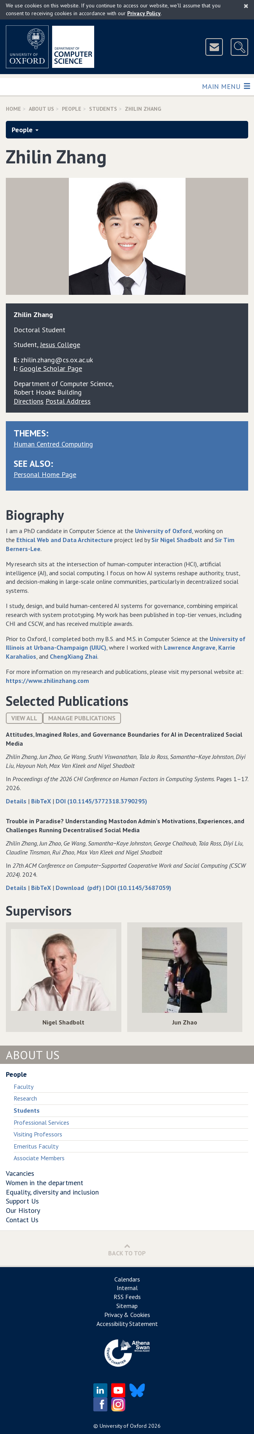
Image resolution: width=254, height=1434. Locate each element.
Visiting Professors (38, 1134)
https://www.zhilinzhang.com (47, 680)
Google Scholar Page (50, 368)
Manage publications (82, 718)
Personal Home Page (45, 474)
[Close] (246, 6)
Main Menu (225, 86)
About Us (41, 108)
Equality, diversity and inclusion (52, 1192)
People (71, 108)
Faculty (23, 1086)
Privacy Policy (144, 13)
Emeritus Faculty (36, 1146)
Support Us (22, 1200)
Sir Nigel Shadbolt (176, 540)
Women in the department (44, 1182)
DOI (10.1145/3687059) (138, 888)
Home (13, 108)
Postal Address (68, 401)
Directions (29, 401)
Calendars (127, 1279)
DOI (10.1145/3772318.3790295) (101, 801)
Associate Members (39, 1158)
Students (103, 108)
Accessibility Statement (127, 1324)
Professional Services (41, 1122)
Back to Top (127, 1250)
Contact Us (22, 1219)
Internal (127, 1288)
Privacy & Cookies (127, 1315)
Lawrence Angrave (189, 647)
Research (25, 1098)
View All (24, 718)
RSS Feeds (127, 1297)
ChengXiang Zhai (73, 656)
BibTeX (42, 801)
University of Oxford (163, 531)
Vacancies (20, 1173)
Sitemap (127, 1306)
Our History (23, 1210)
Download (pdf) (79, 888)
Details (17, 801)
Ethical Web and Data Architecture (64, 540)
